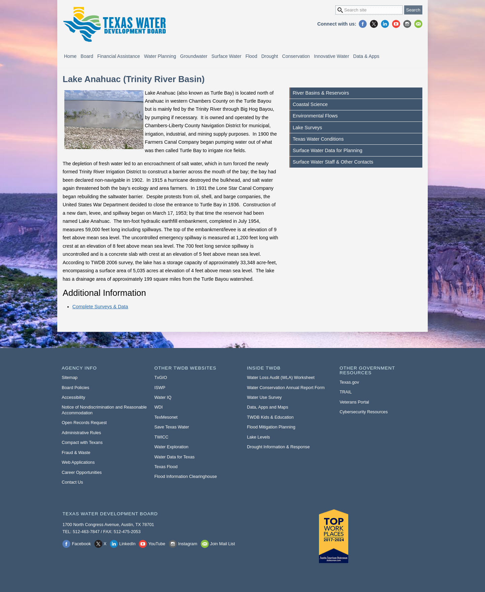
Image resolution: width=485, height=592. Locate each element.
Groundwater (193, 56)
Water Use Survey (264, 397)
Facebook (363, 24)
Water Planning (160, 56)
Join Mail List (418, 24)
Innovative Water (331, 56)
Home (70, 56)
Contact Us (72, 482)
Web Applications (78, 462)
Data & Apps (366, 56)
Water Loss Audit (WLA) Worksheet (281, 377)
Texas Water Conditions (318, 139)
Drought (269, 56)
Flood (251, 56)
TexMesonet (165, 417)
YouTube (396, 24)
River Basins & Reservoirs (321, 93)
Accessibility (73, 397)
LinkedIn (385, 24)
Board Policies (75, 387)
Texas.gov (349, 382)
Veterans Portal (354, 402)
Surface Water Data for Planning (327, 150)
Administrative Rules (81, 432)
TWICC (161, 437)
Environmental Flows (315, 115)
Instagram (407, 24)
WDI (158, 407)
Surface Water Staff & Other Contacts (333, 162)
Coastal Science (310, 104)
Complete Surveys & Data (100, 306)
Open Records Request (84, 422)
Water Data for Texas (174, 456)
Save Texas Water (171, 426)
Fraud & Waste (76, 452)
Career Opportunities (82, 472)
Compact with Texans (82, 442)
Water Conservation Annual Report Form (286, 387)
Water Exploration (171, 446)
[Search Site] (369, 9)
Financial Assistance (118, 56)
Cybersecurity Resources (364, 411)
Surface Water (226, 56)
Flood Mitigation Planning (271, 426)
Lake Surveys (307, 127)
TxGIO (160, 377)
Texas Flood (165, 466)
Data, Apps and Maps (267, 407)
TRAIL (346, 391)
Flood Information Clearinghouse (185, 476)
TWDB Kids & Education (270, 417)
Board (86, 56)
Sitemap (69, 377)
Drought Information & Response (278, 446)
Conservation (296, 56)
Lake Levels (258, 437)
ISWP (159, 387)
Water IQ (162, 397)
